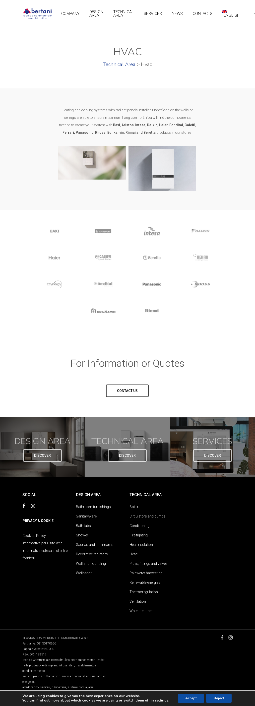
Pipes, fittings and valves (148, 564)
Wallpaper (84, 573)
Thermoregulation (143, 592)
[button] (127, 390)
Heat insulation (141, 545)
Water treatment (141, 611)
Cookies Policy (34, 536)
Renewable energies (144, 582)
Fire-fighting (138, 535)
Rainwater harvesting (145, 573)
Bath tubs (83, 526)
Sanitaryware (86, 516)
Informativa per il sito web (42, 543)
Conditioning (139, 526)
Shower (82, 535)
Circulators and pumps (147, 516)
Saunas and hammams (94, 545)
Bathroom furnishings (93, 507)
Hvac (133, 554)
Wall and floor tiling (91, 564)
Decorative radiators (92, 554)
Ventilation (137, 601)
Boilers (134, 507)
